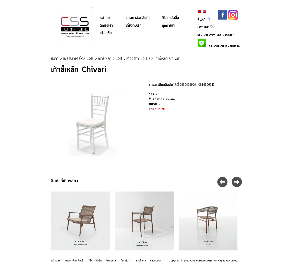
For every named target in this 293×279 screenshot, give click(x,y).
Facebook (155, 260)
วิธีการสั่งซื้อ (170, 18)
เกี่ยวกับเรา (133, 26)
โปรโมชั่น (106, 33)
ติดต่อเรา (106, 26)
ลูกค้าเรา (168, 26)
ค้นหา (204, 19)
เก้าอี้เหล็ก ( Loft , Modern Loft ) (124, 59)
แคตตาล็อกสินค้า (138, 18)
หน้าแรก (105, 18)
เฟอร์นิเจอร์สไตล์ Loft (78, 59)
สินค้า (54, 59)
